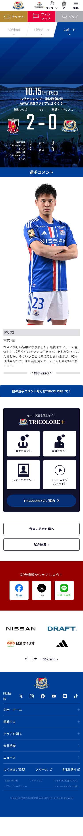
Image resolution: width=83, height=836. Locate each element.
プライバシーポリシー (16, 786)
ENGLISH (71, 769)
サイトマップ (36, 780)
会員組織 (41, 745)
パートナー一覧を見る (41, 659)
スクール (44, 769)
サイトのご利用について (66, 780)
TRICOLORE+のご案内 (41, 500)
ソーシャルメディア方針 (66, 786)
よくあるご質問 (14, 769)
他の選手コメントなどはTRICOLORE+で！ (41, 391)
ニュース (41, 757)
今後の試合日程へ (41, 529)
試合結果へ (41, 544)
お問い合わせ (11, 780)
